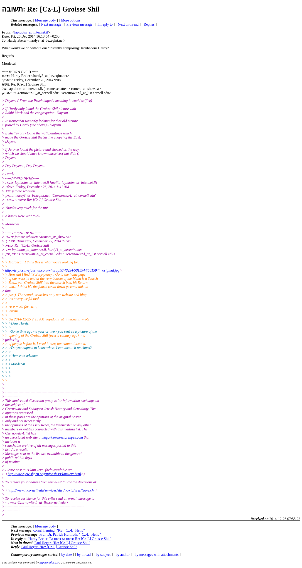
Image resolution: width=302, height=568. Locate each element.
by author (123, 554)
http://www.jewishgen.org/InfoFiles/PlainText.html (44, 474)
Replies (149, 24)
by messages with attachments (157, 554)
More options (71, 20)
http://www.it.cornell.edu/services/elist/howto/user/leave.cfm (52, 490)
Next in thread (128, 24)
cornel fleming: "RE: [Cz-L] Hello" (59, 530)
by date (66, 554)
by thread (84, 554)
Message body (45, 20)
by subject (103, 554)
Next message (51, 24)
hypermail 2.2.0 (49, 562)
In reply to (105, 24)
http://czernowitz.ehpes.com (62, 437)
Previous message (79, 24)
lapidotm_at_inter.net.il (31, 32)
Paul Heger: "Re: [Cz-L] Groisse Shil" (62, 543)
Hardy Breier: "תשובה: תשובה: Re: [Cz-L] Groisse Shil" (69, 539)
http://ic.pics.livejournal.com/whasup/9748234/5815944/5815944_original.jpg (62, 270)
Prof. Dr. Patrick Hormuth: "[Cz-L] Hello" (70, 534)
